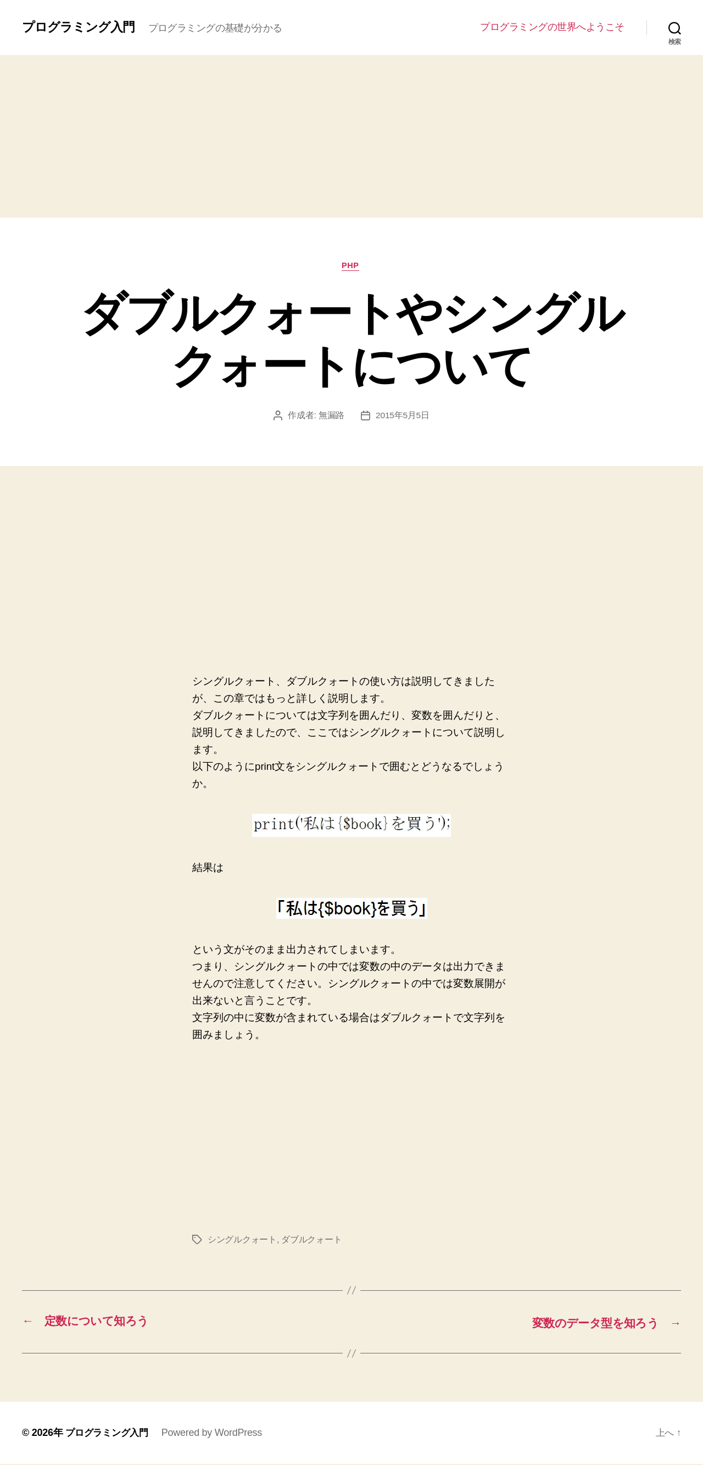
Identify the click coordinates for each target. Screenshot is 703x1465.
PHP (352, 266)
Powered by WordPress (216, 1433)
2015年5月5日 (402, 416)
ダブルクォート (311, 1241)
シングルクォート (242, 1241)
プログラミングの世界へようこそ (552, 26)
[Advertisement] (351, 136)
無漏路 (331, 416)
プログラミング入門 (81, 27)
